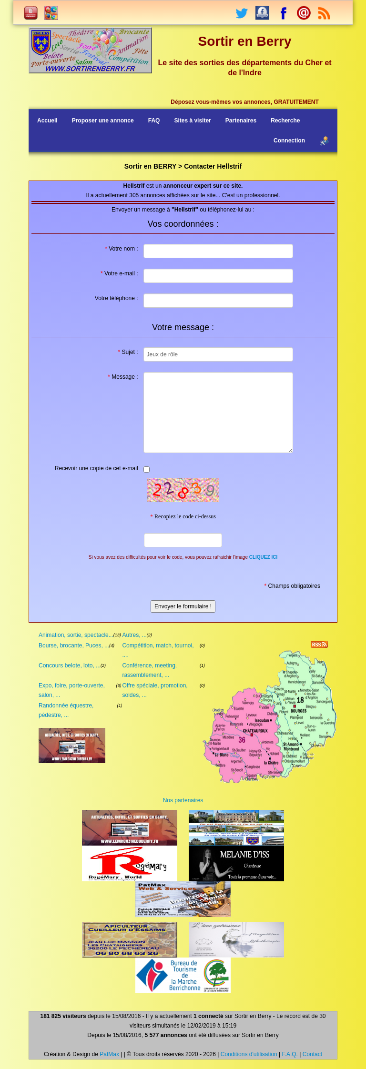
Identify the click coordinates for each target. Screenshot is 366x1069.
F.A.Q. (290, 1054)
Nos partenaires (183, 800)
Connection (289, 140)
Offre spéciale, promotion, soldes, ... (154, 690)
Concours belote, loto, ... (70, 665)
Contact (312, 1054)
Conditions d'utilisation (249, 1054)
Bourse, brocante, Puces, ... (74, 645)
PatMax (109, 1054)
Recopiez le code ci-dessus (183, 516)
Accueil (47, 120)
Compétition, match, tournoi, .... (157, 650)
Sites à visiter (192, 120)
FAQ (154, 120)
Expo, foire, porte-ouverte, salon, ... (72, 690)
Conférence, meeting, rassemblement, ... (149, 670)
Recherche (285, 120)
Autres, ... (134, 635)
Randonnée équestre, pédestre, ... (66, 710)
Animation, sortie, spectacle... (76, 635)
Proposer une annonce (103, 120)
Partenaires (240, 120)
